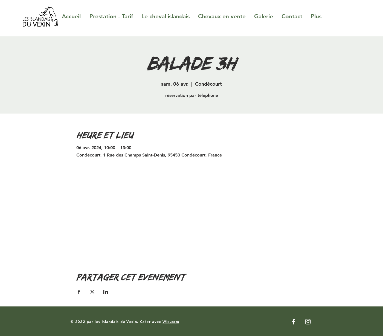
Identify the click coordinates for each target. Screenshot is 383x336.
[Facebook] (293, 321)
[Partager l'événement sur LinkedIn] (105, 292)
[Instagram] (308, 321)
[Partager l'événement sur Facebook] (79, 292)
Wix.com (171, 321)
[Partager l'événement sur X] (92, 292)
